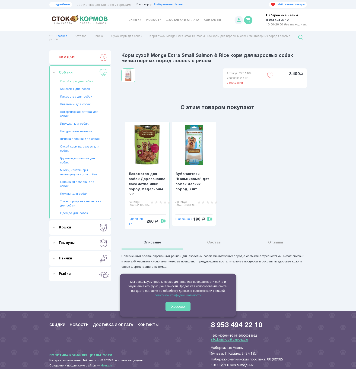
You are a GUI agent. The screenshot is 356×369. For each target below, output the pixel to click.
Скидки (135, 20)
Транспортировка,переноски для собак (80, 203)
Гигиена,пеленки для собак (80, 139)
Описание (152, 242)
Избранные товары (288, 4)
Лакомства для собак (76, 96)
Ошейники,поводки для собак (77, 184)
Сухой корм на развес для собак (79, 148)
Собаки (98, 36)
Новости (154, 20)
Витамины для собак (75, 104)
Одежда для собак (74, 213)
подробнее (61, 4)
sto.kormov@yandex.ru (229, 339)
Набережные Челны (168, 4)
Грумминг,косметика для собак (77, 160)
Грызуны (83, 243)
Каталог (80, 36)
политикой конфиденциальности (178, 295)
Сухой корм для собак (126, 36)
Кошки (83, 227)
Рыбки (83, 274)
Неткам (106, 365)
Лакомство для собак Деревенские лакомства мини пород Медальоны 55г (147, 184)
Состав (214, 242)
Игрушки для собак (74, 124)
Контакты (212, 20)
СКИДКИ (83, 57)
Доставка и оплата (182, 20)
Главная (58, 36)
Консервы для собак (75, 89)
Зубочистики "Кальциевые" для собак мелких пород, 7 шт (192, 181)
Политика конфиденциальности (80, 355)
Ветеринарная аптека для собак (79, 114)
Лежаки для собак (73, 194)
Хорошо (178, 306)
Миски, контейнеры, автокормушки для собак (78, 172)
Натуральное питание (76, 131)
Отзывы (275, 242)
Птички (83, 258)
